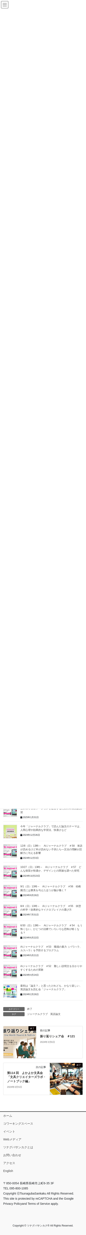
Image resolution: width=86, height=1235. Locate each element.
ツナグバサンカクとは (18, 1147)
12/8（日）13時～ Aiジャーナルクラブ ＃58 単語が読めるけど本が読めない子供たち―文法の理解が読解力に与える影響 (51, 849)
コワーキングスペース (18, 1123)
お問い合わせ (12, 1155)
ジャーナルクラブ (37, 1014)
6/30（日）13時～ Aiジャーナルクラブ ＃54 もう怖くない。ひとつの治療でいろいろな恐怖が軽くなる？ (51, 929)
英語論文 (55, 1014)
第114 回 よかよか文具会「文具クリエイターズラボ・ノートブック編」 (26, 1077)
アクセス (9, 1163)
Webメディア (12, 1139)
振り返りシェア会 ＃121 (57, 1036)
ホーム (7, 1115)
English (8, 1171)
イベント (9, 1131)
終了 (29, 1008)
